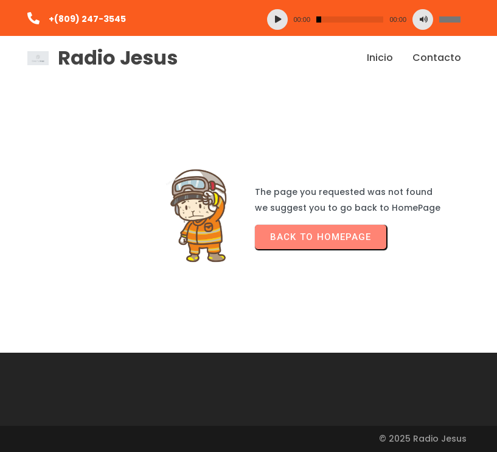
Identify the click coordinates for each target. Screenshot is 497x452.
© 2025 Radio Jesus (423, 439)
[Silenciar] (422, 19)
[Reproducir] (277, 19)
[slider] (349, 19)
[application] (364, 19)
